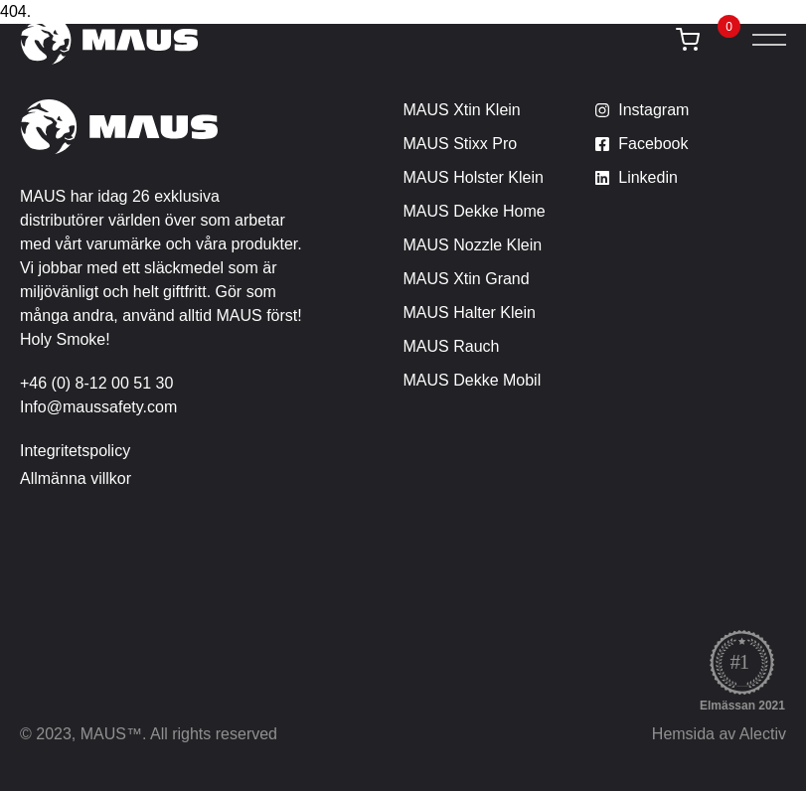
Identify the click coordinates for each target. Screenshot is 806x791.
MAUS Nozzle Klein (473, 245)
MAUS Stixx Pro (460, 143)
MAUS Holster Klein (473, 177)
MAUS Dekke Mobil (472, 380)
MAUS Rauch (451, 346)
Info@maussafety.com (98, 406)
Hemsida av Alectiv (719, 733)
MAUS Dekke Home (474, 211)
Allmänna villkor (75, 478)
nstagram (656, 109)
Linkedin (648, 177)
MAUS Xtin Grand (466, 278)
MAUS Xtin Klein (462, 109)
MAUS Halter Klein (469, 312)
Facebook (653, 143)
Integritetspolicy (75, 450)
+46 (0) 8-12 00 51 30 (96, 383)
